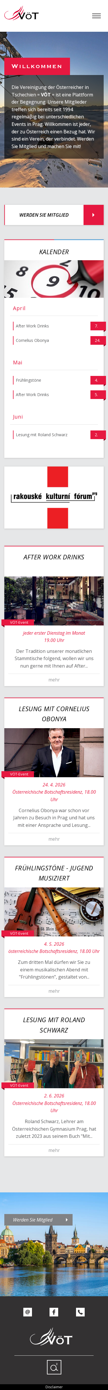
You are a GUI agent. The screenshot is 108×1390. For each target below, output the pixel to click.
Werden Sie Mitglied (44, 214)
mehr (54, 680)
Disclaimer (54, 1387)
